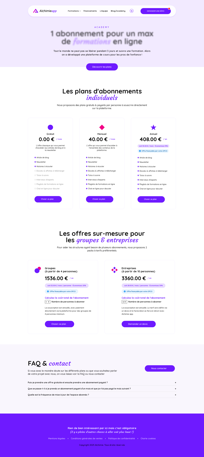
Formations (73, 11)
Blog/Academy (118, 11)
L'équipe (104, 11)
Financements (90, 11)
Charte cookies (148, 438)
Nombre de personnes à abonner (68, 301)
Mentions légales (56, 438)
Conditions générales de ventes (87, 438)
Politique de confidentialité (121, 438)
